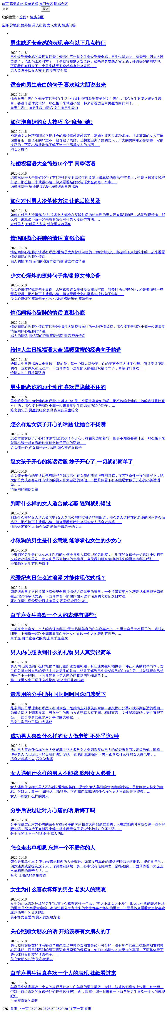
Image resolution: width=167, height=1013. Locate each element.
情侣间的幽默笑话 (24, 489)
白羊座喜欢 (59, 638)
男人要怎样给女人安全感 (29, 70)
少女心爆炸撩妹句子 (61, 298)
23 (35, 1009)
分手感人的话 (53, 833)
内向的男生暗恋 (66, 410)
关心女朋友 (44, 959)
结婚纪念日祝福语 (64, 187)
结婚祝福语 (19, 187)
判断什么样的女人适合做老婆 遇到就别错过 (60, 503)
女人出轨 (54, 25)
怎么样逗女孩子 (69, 447)
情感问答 (69, 25)
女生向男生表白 (66, 108)
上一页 (23, 1009)
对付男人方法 (35, 224)
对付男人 (17, 224)
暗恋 (13, 875)
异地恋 (15, 25)
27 (53, 1009)
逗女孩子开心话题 (43, 447)
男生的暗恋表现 (41, 410)
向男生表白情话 (41, 108)
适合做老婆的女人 (68, 526)
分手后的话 (19, 833)
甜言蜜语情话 (74, 261)
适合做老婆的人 (22, 526)
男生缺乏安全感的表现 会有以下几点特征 (58, 43)
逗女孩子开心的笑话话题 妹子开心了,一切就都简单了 (71, 462)
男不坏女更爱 (20, 917)
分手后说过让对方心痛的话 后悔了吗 (52, 810)
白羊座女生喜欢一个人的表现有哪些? (53, 615)
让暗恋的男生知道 (32, 875)
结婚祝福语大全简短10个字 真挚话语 (52, 164)
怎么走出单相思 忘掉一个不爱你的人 (52, 848)
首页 (5, 4)
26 (48, 1009)
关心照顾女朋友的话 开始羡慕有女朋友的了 (60, 931)
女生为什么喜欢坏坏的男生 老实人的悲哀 (58, 889)
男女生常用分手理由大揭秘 (31, 722)
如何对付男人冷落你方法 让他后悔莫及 (55, 201)
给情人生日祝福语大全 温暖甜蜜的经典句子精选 (65, 350)
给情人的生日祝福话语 (27, 373)
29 (61, 1009)
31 (70, 1009)
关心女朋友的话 (22, 959)
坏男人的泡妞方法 (46, 917)
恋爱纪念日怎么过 (74, 601)
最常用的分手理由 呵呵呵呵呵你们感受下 (58, 694)
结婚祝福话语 (39, 187)
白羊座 (15, 638)
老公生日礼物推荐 (70, 680)
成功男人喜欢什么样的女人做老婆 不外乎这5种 (64, 736)
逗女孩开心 (19, 447)
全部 (5, 25)
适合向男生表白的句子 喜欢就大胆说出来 (58, 85)
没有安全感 (58, 70)
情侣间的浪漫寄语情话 (46, 261)
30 (66, 1009)
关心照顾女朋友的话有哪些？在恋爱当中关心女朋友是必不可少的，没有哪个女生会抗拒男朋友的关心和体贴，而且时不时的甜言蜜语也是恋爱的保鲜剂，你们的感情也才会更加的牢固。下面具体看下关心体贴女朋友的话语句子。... (87, 949)
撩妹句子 (85, 298)
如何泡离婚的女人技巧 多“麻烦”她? (51, 122)
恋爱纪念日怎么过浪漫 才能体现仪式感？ (58, 578)
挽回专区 (46, 4)
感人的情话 (19, 261)
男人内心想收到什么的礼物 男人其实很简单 (60, 652)
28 (57, 1009)
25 (44, 1009)
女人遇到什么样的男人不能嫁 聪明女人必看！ (63, 773)
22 (31, 1009)
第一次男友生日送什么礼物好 (33, 680)
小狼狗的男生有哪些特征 (29, 563)
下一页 (78, 1009)
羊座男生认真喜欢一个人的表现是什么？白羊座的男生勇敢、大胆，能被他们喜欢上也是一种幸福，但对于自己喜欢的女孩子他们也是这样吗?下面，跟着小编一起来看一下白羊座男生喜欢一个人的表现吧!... (87, 991)
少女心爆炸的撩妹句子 (27, 298)
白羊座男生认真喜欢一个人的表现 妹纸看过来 (63, 973)
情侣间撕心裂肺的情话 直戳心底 (47, 238)
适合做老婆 (44, 526)
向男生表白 (19, 108)
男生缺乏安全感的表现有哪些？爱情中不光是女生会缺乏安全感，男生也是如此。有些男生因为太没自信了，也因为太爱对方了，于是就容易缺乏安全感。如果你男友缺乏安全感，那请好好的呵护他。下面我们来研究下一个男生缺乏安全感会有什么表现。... (87, 61)
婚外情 (26, 25)
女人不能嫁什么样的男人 (29, 796)
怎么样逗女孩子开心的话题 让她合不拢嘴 (58, 424)
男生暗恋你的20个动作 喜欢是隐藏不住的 (58, 387)
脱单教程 (31, 4)
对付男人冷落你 (59, 224)
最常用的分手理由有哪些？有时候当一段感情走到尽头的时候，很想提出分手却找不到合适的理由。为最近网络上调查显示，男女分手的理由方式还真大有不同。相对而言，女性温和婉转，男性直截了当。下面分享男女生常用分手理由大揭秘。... (87, 712)
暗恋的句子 (19, 410)
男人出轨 (39, 25)
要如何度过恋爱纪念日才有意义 (34, 601)
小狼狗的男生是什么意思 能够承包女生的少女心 (65, 540)
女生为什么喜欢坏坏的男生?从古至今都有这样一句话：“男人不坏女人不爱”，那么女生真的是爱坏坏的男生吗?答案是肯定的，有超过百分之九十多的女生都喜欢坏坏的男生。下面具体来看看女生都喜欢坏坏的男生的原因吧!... (87, 908)
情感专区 (61, 4)
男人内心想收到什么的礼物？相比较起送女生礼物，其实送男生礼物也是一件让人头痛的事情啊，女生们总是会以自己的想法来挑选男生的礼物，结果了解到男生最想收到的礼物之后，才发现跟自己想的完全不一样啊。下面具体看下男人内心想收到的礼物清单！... (87, 670)
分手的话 (36, 833)
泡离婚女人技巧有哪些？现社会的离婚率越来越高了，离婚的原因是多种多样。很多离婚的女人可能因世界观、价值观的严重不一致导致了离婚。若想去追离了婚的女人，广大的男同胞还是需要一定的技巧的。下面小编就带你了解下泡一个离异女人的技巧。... (87, 140)
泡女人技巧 (19, 149)
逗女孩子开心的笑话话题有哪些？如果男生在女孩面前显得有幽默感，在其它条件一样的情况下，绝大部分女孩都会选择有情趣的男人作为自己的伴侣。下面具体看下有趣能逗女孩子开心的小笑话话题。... (87, 480)
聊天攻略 (16, 4)
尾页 (87, 1009)
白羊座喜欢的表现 (36, 638)
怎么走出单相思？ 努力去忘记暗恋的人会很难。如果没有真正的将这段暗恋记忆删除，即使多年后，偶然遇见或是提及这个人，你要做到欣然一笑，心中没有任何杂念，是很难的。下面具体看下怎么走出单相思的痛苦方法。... (87, 866)
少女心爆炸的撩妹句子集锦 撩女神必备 (55, 275)
